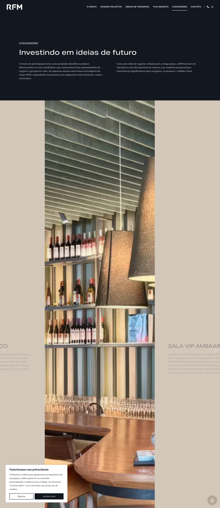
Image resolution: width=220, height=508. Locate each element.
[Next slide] (216, 350)
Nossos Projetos (111, 7)
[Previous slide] (4, 350)
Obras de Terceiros (137, 7)
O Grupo (92, 7)
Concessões (179, 7)
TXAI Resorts (161, 7)
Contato (196, 7)
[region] (36, 483)
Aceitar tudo (49, 496)
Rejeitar (21, 496)
